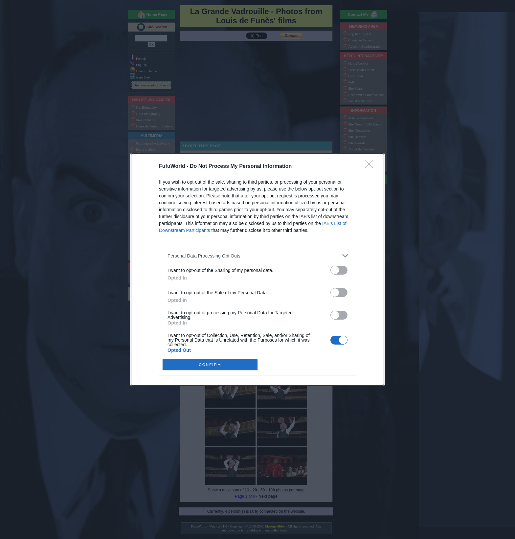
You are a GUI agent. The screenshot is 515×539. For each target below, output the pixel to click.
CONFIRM (210, 364)
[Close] (371, 166)
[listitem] (257, 255)
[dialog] (257, 269)
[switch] (338, 270)
